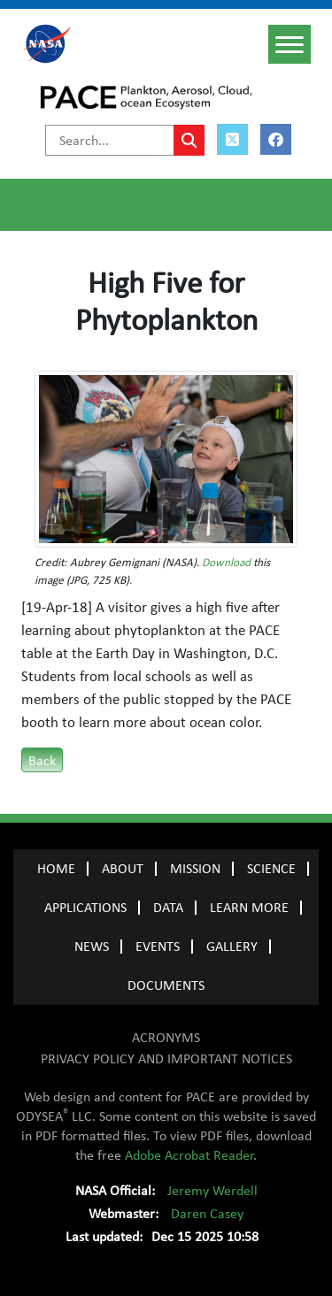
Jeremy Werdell (212, 1191)
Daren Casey (207, 1214)
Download (226, 562)
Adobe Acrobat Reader (189, 1155)
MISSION (195, 869)
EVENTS (157, 946)
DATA (168, 908)
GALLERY (232, 946)
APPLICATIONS (85, 908)
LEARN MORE (249, 908)
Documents (166, 985)
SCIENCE (271, 869)
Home (56, 869)
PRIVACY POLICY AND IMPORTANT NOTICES (166, 1059)
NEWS (91, 946)
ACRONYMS (166, 1038)
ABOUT (122, 869)
